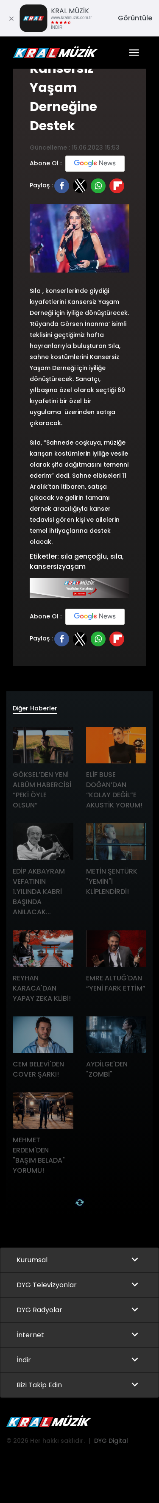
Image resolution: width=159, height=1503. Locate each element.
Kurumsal (32, 1260)
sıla (116, 556)
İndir (24, 1360)
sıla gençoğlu (84, 556)
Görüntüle (135, 18)
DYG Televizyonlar (47, 1285)
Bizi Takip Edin (39, 1385)
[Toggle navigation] (134, 52)
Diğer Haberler (35, 708)
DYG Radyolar (39, 1310)
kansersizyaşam (58, 566)
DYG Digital (111, 1440)
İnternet (30, 1335)
